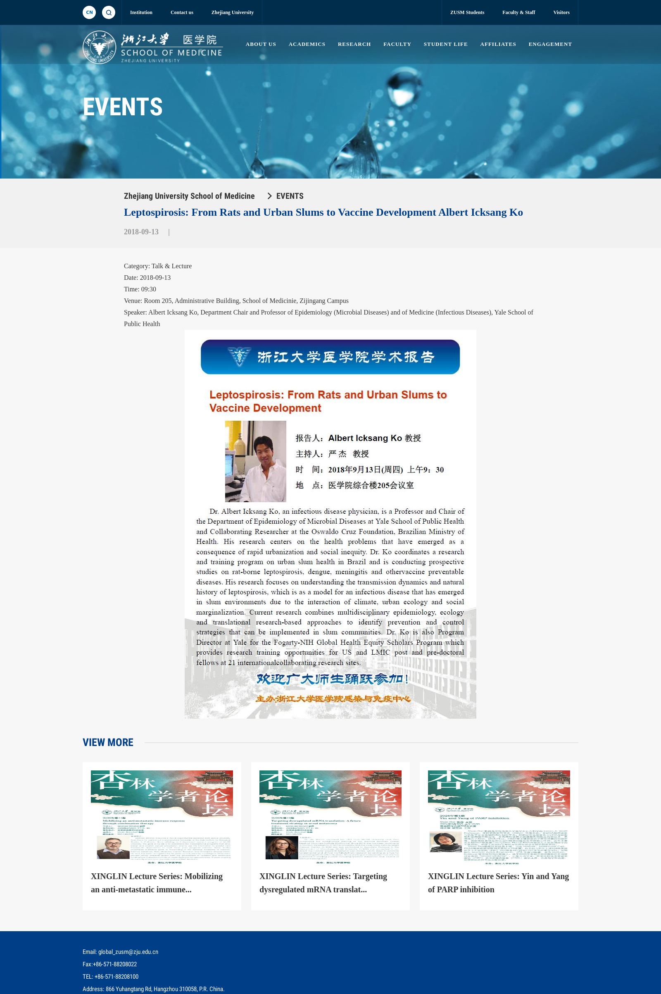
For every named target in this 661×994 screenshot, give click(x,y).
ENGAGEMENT (550, 44)
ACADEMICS (304, 44)
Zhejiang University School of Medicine (189, 196)
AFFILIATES (498, 44)
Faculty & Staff (518, 12)
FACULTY (396, 44)
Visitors (561, 12)
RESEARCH (352, 44)
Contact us (182, 12)
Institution (141, 12)
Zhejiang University (233, 12)
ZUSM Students (467, 12)
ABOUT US (258, 44)
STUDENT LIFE (445, 44)
